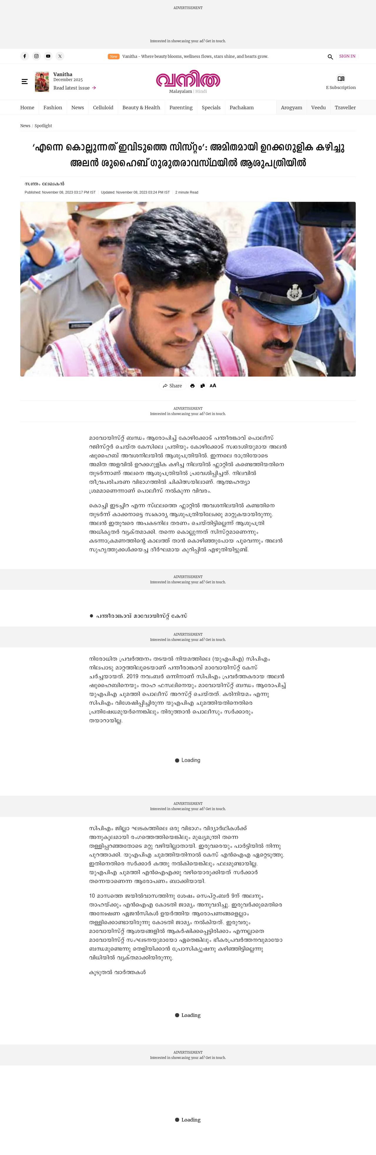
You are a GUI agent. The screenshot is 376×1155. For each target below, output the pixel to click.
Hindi (201, 91)
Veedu (318, 107)
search (329, 56)
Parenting (181, 107)
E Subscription (341, 87)
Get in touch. (216, 41)
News (77, 107)
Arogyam (291, 107)
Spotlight (43, 126)
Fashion (52, 107)
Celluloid (103, 107)
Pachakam (242, 107)
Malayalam (180, 91)
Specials (211, 107)
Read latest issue (71, 88)
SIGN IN (347, 56)
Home (27, 107)
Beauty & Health (141, 107)
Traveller (345, 107)
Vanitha (62, 74)
